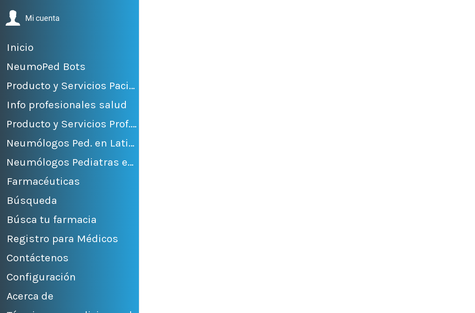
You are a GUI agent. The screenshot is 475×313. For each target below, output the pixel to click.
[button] (32, 18)
